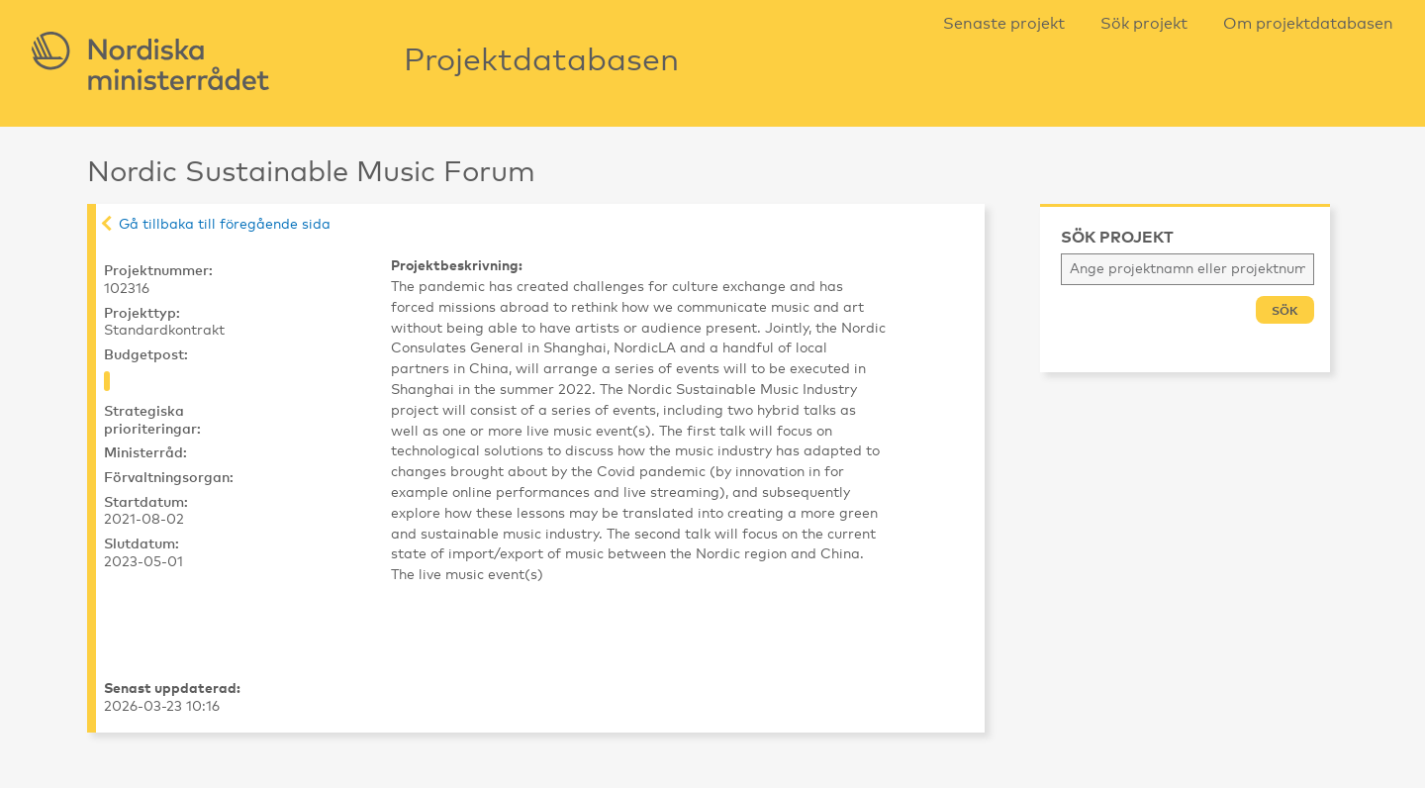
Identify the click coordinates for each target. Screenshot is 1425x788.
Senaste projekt (1004, 24)
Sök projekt (1144, 24)
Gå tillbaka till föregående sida (225, 225)
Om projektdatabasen (1308, 24)
